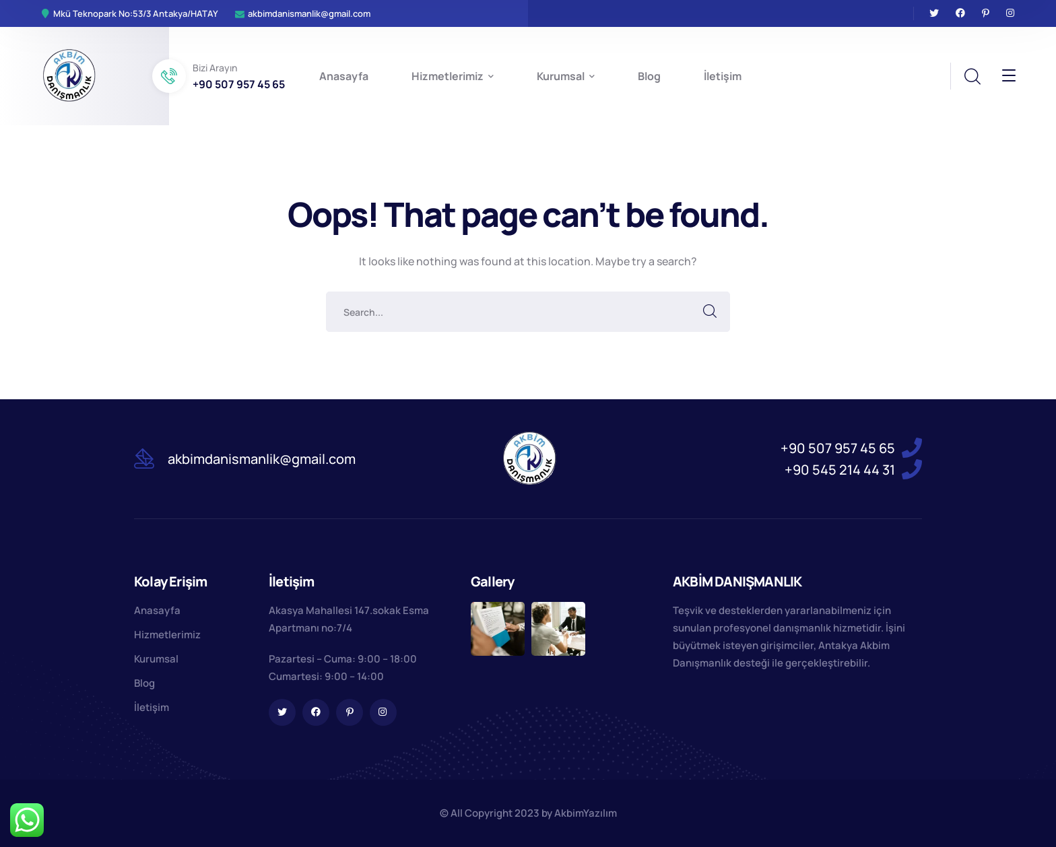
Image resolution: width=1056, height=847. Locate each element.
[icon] (934, 13)
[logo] (69, 74)
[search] (971, 77)
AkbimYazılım (585, 813)
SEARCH (709, 311)
